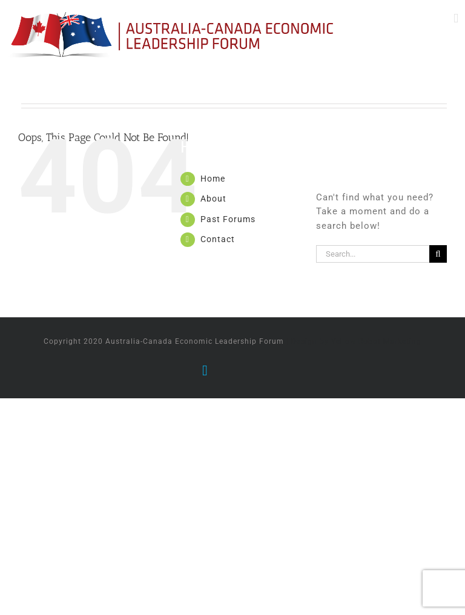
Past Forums (228, 219)
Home (212, 178)
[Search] (438, 254)
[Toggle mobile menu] (456, 18)
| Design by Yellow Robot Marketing (353, 341)
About (213, 198)
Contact (217, 239)
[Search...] (372, 254)
